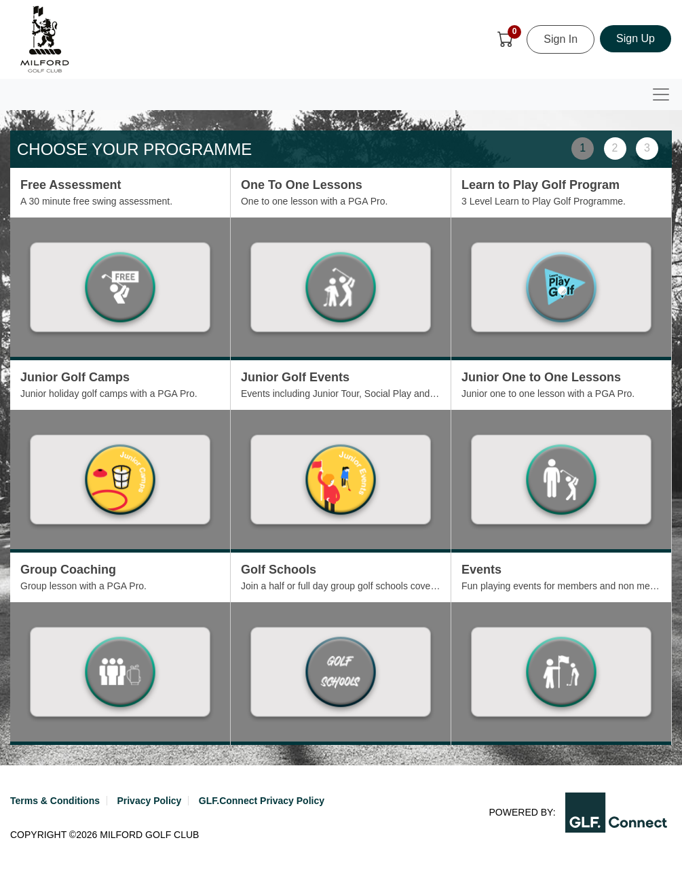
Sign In (560, 39)
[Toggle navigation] (661, 94)
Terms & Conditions (55, 800)
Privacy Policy (149, 800)
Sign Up (635, 38)
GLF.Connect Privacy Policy (261, 800)
